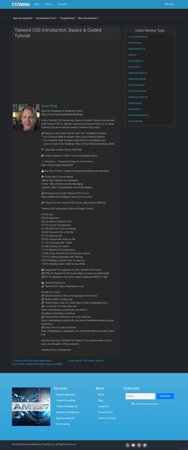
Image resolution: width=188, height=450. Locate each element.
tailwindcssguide (137, 79)
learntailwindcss (137, 48)
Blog (100, 400)
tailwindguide (135, 103)
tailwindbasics (136, 60)
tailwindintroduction (138, 115)
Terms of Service (107, 418)
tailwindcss (134, 66)
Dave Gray (49, 106)
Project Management (67, 406)
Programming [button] (67, 18)
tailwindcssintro (137, 85)
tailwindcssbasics (138, 73)
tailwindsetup (135, 121)
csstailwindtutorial (138, 36)
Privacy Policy (105, 412)
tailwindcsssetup (137, 91)
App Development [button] (22, 18)
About (101, 394)
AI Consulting (63, 424)
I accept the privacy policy (145, 404)
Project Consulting (65, 400)
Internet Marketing (65, 394)
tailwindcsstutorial (138, 97)
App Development (65, 418)
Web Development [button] (87, 18)
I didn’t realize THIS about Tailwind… (88, 360)
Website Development (67, 412)
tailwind (132, 54)
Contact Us (103, 406)
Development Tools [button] (46, 18)
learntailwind (135, 42)
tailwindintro (135, 109)
